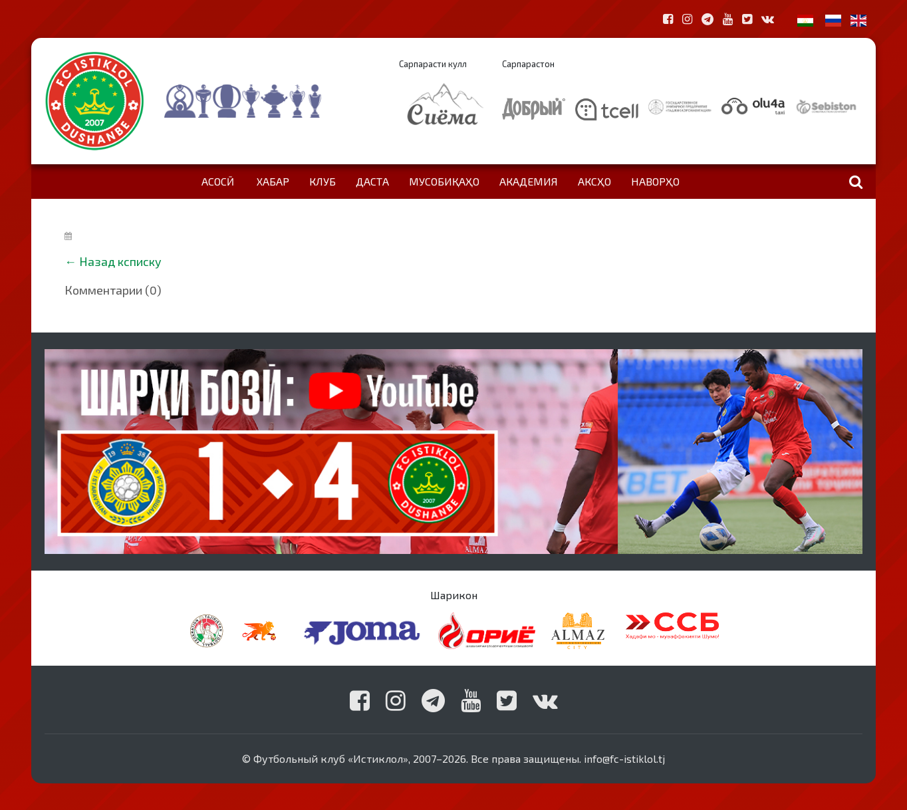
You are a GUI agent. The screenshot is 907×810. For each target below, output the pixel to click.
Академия (528, 181)
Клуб (322, 181)
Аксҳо (594, 181)
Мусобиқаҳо (444, 181)
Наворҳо (655, 181)
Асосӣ (217, 181)
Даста (372, 181)
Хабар (273, 181)
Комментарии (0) (113, 290)
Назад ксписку (120, 261)
